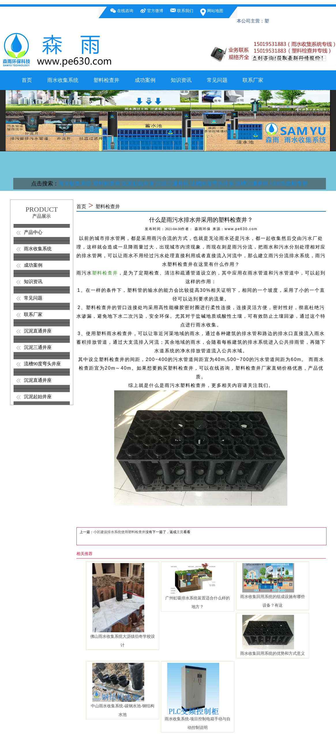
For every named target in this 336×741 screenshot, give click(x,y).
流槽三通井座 (251, 183)
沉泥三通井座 (172, 183)
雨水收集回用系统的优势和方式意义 (272, 653)
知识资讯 (181, 80)
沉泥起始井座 (137, 183)
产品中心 (33, 232)
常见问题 (217, 80)
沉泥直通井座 (38, 330)
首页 (27, 80)
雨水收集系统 (62, 80)
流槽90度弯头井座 (212, 183)
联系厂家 (253, 80)
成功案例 (145, 80)
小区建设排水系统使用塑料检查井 (119, 532)
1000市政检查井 (288, 183)
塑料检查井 (106, 80)
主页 (180, 532)
